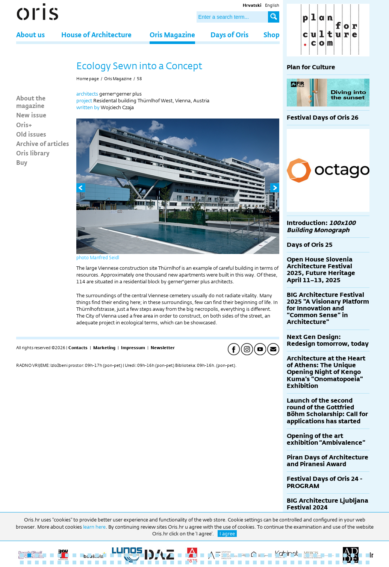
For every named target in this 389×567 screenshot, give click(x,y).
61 (119, 562)
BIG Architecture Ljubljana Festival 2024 (327, 504)
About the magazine (30, 101)
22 (180, 555)
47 (367, 555)
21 (172, 555)
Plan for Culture (311, 67)
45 (352, 555)
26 (210, 555)
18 (149, 555)
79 (255, 562)
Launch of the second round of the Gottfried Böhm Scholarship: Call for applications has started (327, 411)
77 (240, 562)
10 (89, 555)
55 (74, 562)
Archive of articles (42, 143)
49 (29, 562)
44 (345, 555)
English (272, 5)
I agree (227, 533)
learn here (94, 526)
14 (119, 555)
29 (232, 555)
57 (89, 562)
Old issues (31, 133)
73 (210, 562)
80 (262, 562)
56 (82, 562)
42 (330, 555)
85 (300, 562)
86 (307, 562)
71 (195, 562)
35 (277, 555)
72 (202, 562)
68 (172, 562)
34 (270, 555)
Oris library (33, 152)
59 (104, 562)
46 (360, 555)
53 (59, 562)
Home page (87, 79)
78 (247, 562)
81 (270, 562)
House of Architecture (96, 34)
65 (149, 562)
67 (164, 562)
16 (134, 555)
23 (187, 555)
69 (180, 562)
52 (52, 562)
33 (262, 555)
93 (360, 562)
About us (30, 34)
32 (255, 555)
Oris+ (24, 124)
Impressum (133, 348)
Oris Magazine (172, 34)
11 (97, 555)
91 (345, 562)
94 (367, 562)
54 (67, 562)
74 (217, 562)
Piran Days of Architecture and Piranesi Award (327, 460)
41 (322, 555)
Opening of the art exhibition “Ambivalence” (326, 439)
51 (44, 562)
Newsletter (163, 348)
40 (315, 555)
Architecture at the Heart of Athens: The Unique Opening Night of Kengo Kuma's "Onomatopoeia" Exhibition (326, 372)
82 (277, 562)
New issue (31, 114)
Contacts (78, 348)
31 (247, 555)
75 (225, 562)
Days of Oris (229, 34)
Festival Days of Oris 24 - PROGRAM (324, 482)
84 (292, 562)
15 (127, 555)
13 (112, 555)
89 (330, 562)
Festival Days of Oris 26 (323, 118)
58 (139, 79)
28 (225, 555)
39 (307, 555)
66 (157, 562)
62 (127, 562)
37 (292, 555)
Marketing (104, 348)
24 (195, 555)
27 (217, 555)
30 (240, 555)
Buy (21, 162)
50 (37, 562)
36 (285, 555)
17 (142, 555)
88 (322, 562)
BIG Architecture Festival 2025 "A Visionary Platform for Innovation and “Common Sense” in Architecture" (328, 308)
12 (104, 555)
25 (202, 555)
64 (142, 562)
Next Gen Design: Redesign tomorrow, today (328, 340)
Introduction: (321, 226)
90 (337, 562)
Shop (271, 34)
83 (285, 562)
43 (337, 555)
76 (232, 562)
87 (315, 562)
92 (352, 562)
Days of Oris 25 (310, 245)
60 (112, 562)
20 (164, 555)
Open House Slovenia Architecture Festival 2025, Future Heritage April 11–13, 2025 (321, 269)
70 (187, 562)
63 (134, 562)
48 (22, 562)
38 (300, 555)
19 (157, 555)
